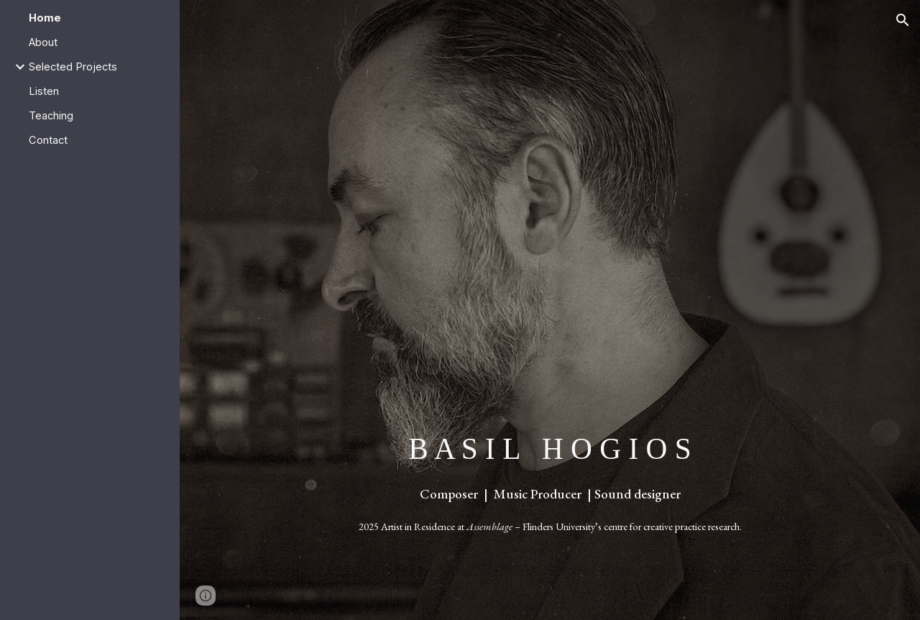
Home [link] (45, 18)
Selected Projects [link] (73, 66)
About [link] (43, 42)
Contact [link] (48, 140)
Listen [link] (44, 91)
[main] (550, 483)
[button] (903, 20)
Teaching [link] (51, 115)
